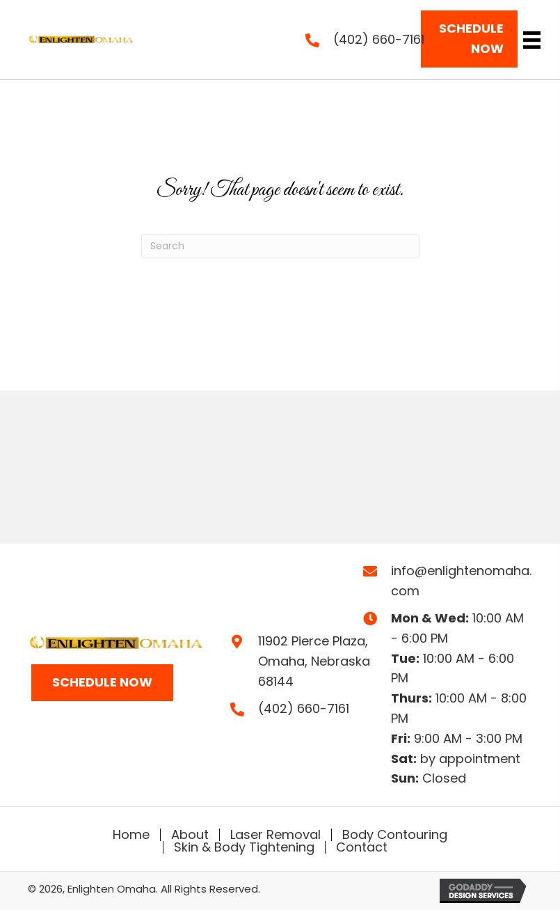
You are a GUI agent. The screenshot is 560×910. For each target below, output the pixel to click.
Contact (361, 847)
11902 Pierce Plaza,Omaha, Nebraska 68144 (314, 661)
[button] (469, 39)
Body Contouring (394, 835)
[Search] (280, 246)
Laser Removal (275, 835)
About (190, 835)
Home (131, 835)
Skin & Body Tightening (244, 847)
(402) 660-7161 (378, 39)
